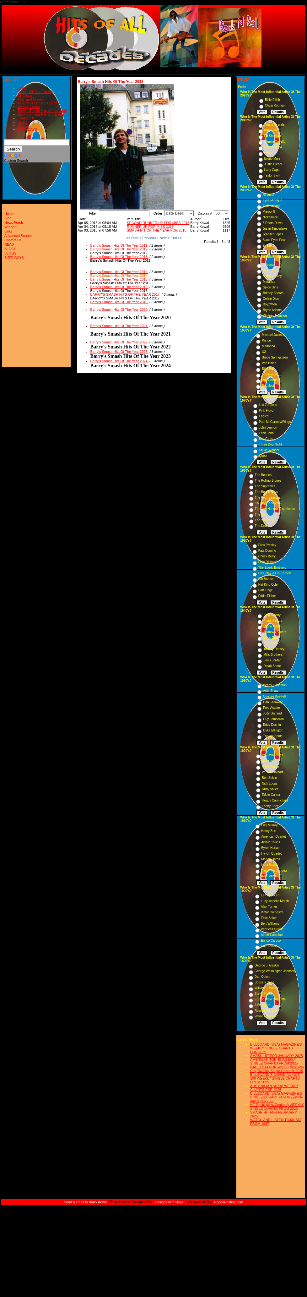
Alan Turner (269, 906)
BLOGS (24, 126)
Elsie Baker (269, 918)
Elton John (266, 433)
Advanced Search (18, 236)
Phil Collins (269, 380)
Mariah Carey (272, 276)
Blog (7, 218)
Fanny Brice (270, 806)
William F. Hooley (267, 988)
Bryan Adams (272, 310)
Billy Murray (269, 825)
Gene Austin (270, 766)
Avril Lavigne (272, 206)
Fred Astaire (271, 707)
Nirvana (268, 264)
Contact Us (26, 118)
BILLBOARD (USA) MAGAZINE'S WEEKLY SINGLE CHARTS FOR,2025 (276, 1048)
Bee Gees (266, 439)
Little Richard (267, 562)
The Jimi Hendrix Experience (275, 509)
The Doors (262, 526)
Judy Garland (272, 713)
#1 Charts (25, 95)
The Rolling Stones (268, 480)
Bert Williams (270, 923)
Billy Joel (268, 368)
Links (8, 231)
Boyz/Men (270, 304)
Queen (263, 455)
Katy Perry (271, 130)
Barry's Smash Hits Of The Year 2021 (119, 326)
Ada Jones (268, 876)
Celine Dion (271, 298)
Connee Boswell (274, 696)
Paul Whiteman (272, 755)
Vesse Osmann (265, 1016)
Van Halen (269, 363)
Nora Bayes (269, 865)
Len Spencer (270, 895)
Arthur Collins (270, 842)
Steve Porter (263, 993)
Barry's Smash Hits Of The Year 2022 (119, 342)
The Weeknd (273, 147)
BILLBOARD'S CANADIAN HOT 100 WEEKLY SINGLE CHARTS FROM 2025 (275, 1078)
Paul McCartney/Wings (275, 422)
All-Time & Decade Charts (37, 103)
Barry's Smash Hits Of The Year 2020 (119, 309)
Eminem (268, 245)
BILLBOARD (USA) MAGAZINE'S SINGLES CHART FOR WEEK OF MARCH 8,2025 (276, 1097)
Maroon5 (269, 211)
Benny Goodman (275, 685)
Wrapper (11, 227)
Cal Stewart (269, 946)
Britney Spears (273, 293)
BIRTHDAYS (27, 129)
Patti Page (265, 590)
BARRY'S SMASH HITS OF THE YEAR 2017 (125, 294)
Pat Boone (265, 579)
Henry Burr (268, 831)
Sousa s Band (264, 982)
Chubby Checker (266, 503)
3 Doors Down (273, 223)
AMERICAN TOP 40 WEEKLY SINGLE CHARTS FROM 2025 (274, 1061)
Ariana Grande (274, 124)
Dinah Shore (272, 666)
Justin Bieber (273, 164)
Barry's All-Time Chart (34, 92)
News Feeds (14, 222)
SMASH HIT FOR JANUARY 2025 (276, 1056)
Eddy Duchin (272, 724)
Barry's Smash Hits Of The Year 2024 (119, 361)
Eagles (264, 416)
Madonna (268, 346)
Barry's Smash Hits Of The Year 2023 (119, 351)
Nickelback (270, 217)
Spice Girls (270, 287)
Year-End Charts (30, 99)
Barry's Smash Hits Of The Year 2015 (119, 279)
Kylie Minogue (273, 200)
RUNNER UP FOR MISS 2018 (150, 226)
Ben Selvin (269, 778)
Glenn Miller (271, 626)
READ (22, 122)
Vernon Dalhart (272, 772)
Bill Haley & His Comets (275, 573)
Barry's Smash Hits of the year (41, 114)
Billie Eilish (272, 99)
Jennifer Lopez (273, 234)
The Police (269, 374)
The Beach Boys (266, 492)
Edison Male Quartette (270, 999)
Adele (268, 153)
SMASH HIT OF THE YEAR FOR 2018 (156, 230)
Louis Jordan (272, 660)
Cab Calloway (273, 702)
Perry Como (271, 643)
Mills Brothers (273, 654)
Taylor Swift (272, 175)
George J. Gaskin (267, 965)
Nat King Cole (268, 584)
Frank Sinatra (272, 620)
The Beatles (263, 475)
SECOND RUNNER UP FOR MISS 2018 (158, 223)
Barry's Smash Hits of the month (42, 110)
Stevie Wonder (269, 450)
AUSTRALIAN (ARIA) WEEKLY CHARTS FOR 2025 (274, 1088)
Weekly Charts (29, 107)
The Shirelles (264, 520)
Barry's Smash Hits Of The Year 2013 (119, 257)
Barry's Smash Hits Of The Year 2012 (119, 249)
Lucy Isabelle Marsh (275, 901)
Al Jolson (268, 761)
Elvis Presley (267, 545)
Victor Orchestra (272, 912)
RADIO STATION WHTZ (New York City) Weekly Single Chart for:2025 (277, 1069)
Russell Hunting (266, 1010)
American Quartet (273, 836)
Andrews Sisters (274, 632)
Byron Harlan (270, 848)
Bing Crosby (271, 615)
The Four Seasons (268, 497)
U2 (264, 351)
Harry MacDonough (274, 870)
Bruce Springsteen (275, 357)
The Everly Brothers (272, 567)
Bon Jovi (268, 385)
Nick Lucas (269, 783)
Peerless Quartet (272, 929)
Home (22, 88)
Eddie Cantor (271, 794)
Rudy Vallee (270, 789)
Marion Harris (270, 859)
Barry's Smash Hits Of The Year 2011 (119, 245)
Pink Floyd (266, 410)
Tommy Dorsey (273, 649)
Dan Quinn (262, 976)
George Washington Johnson (275, 971)
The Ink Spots (273, 736)
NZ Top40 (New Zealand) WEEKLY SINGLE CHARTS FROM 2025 (277, 1106)
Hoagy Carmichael (275, 800)
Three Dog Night (270, 444)
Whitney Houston (275, 315)
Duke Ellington (273, 730)
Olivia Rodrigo (275, 105)
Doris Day (270, 637)
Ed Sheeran (272, 136)
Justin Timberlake (275, 228)
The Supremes (265, 486)
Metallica (269, 281)
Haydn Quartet (271, 853)
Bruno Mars (272, 158)
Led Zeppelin (268, 405)
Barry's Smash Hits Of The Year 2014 (119, 272)
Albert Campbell (272, 935)
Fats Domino (267, 550)
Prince (266, 340)
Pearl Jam (270, 270)
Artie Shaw (270, 690)
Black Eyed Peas (275, 240)
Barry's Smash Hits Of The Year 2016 (119, 287)
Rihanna (268, 194)
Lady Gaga (272, 170)
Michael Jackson (273, 335)
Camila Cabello (275, 141)
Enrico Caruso (271, 940)
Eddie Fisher (267, 596)
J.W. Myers (262, 1005)
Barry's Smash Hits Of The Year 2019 (119, 302)
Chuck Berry (267, 556)
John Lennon (268, 427)
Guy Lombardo (273, 719)
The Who (261, 514)
